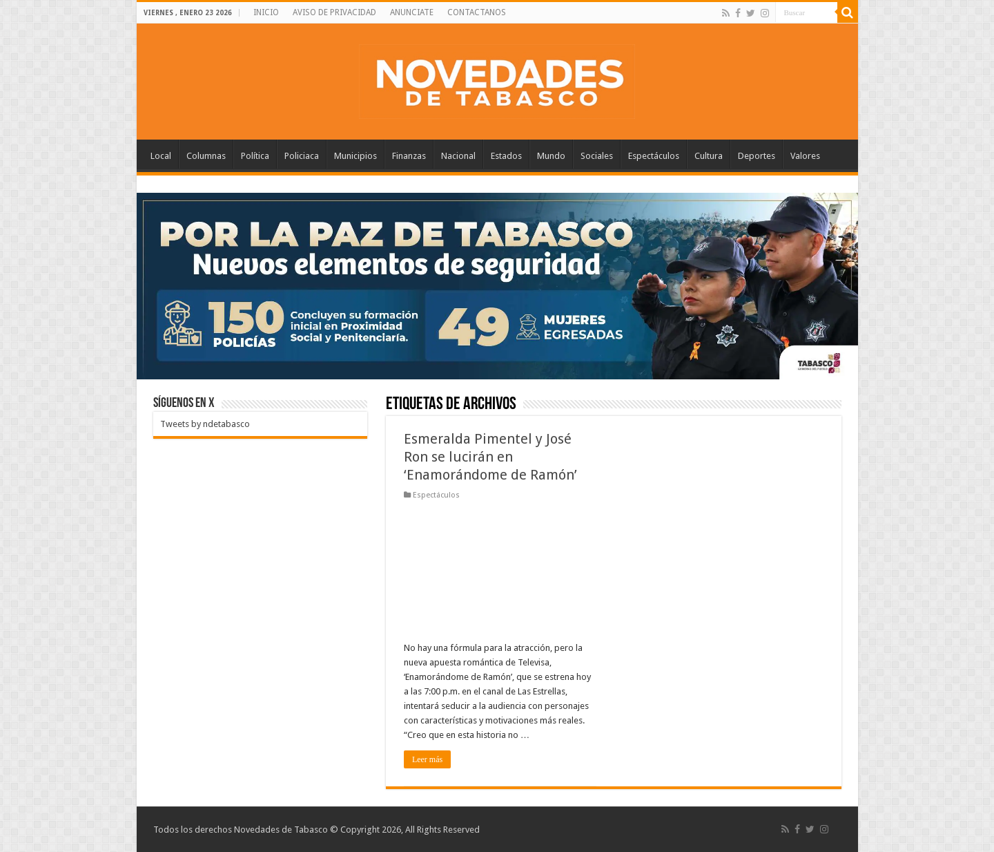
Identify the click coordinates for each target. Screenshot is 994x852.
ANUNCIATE (411, 12)
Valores (805, 156)
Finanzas (409, 156)
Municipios (355, 156)
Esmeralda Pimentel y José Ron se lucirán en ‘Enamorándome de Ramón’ (490, 456)
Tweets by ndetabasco (205, 424)
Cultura (708, 156)
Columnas (206, 156)
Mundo (551, 156)
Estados (506, 156)
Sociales (597, 156)
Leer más (427, 759)
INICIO (266, 12)
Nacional (458, 156)
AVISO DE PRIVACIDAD (334, 12)
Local (160, 156)
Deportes (756, 156)
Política (255, 156)
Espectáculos (653, 156)
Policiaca (301, 156)
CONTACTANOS (476, 12)
